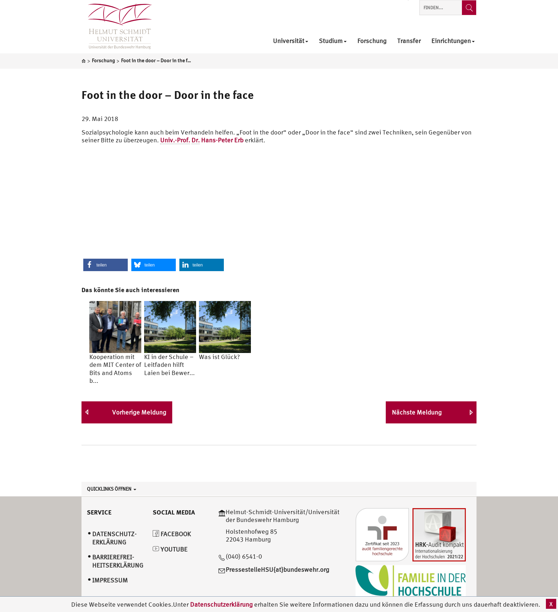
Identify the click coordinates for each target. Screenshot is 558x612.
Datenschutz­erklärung (114, 538)
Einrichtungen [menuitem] (453, 41)
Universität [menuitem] (290, 41)
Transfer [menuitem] (409, 41)
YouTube (170, 549)
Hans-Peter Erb (201, 140)
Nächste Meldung (417, 412)
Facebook (172, 534)
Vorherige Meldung (139, 412)
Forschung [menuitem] (371, 41)
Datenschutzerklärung (221, 604)
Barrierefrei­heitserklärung (117, 561)
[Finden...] (469, 7)
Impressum (110, 580)
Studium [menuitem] (333, 41)
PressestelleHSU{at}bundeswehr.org (277, 569)
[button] (105, 265)
